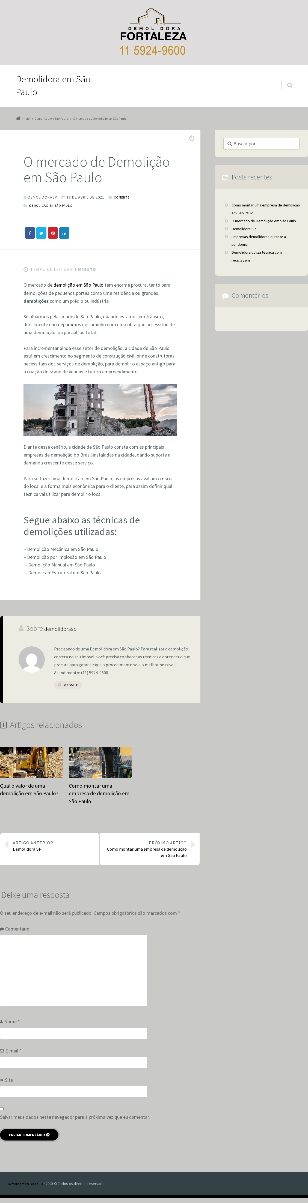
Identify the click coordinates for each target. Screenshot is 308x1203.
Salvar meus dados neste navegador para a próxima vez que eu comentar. (75, 1122)
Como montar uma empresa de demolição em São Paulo (146, 850)
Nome (12, 1026)
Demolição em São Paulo (54, 210)
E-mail (13, 1055)
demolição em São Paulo (79, 290)
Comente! (123, 202)
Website (71, 690)
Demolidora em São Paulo (29, 1188)
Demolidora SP (54, 846)
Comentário (17, 933)
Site (9, 1085)
